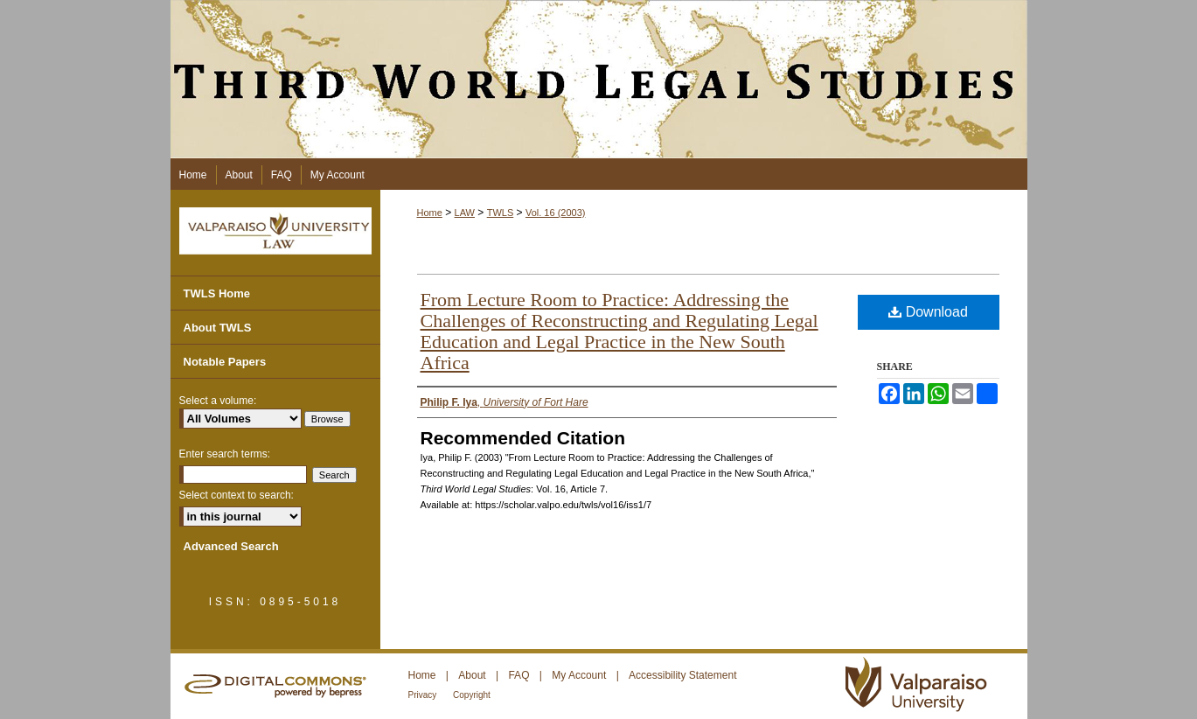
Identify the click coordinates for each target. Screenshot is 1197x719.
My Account (580, 675)
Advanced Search (231, 546)
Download (928, 311)
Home (429, 212)
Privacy (424, 695)
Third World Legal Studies (599, 79)
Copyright (472, 695)
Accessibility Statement (682, 675)
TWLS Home (217, 293)
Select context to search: (236, 495)
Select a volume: (218, 400)
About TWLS (218, 327)
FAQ (520, 675)
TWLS (500, 212)
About (473, 675)
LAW (465, 212)
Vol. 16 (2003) (555, 212)
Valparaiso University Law (275, 231)
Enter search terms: (225, 454)
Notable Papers (225, 361)
